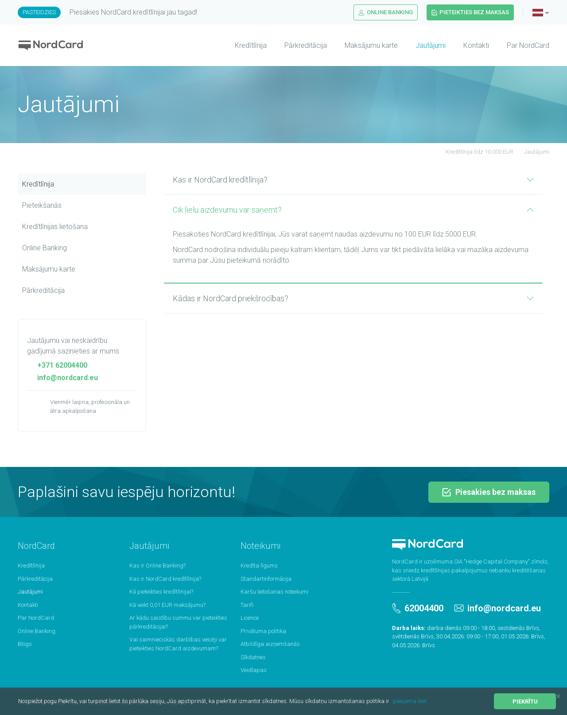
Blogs (25, 644)
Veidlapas (254, 670)
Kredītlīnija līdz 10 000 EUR (474, 151)
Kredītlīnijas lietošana (55, 226)
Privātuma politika (263, 631)
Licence (250, 617)
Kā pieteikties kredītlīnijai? (161, 591)
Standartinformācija (266, 578)
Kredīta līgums (259, 565)
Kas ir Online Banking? (157, 565)
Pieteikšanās (42, 205)
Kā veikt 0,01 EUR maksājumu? (167, 605)
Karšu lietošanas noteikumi (274, 591)
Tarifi (247, 605)
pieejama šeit (410, 701)
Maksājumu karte (371, 45)
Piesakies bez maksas (489, 492)
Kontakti (476, 45)
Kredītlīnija (251, 45)
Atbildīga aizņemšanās (270, 644)
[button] (392, 702)
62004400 (417, 608)
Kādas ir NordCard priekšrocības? (353, 298)
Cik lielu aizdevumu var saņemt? (353, 210)
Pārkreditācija (305, 45)
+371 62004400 (57, 365)
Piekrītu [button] (525, 701)
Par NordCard (528, 45)
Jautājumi (431, 45)
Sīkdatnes (253, 657)
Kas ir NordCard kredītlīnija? (353, 179)
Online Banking (385, 12)
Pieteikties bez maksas (470, 12)
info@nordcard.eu (62, 377)
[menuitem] (242, 45)
